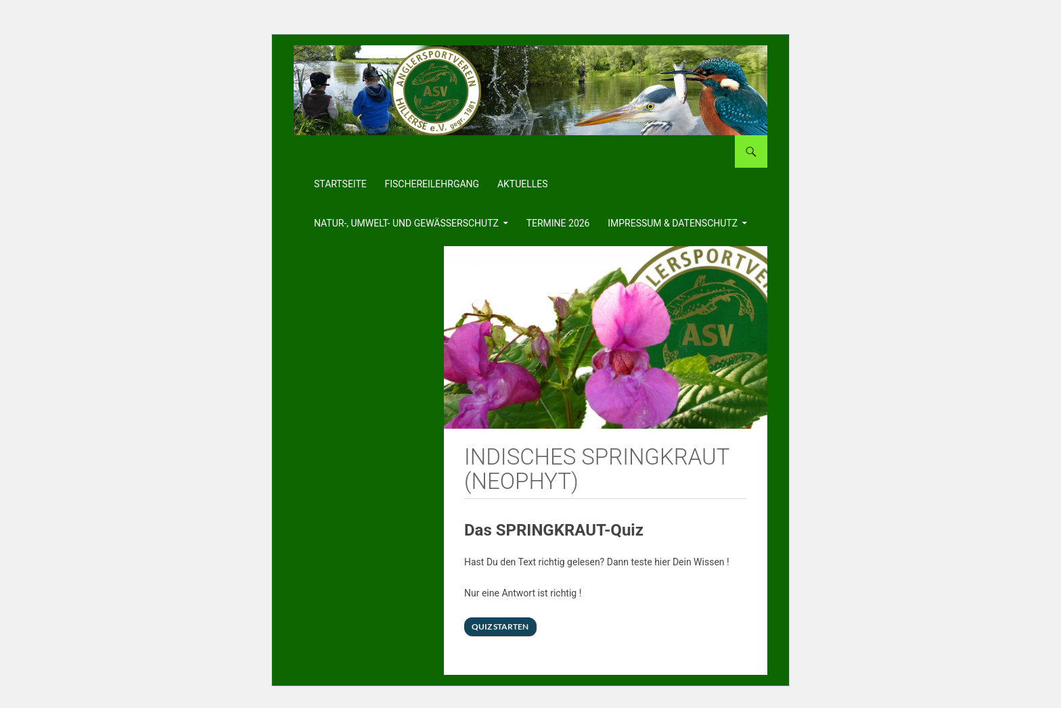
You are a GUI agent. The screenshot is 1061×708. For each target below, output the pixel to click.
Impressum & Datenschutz (673, 223)
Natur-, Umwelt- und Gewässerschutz (406, 223)
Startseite (340, 184)
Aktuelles (522, 184)
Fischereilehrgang (432, 184)
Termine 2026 (558, 223)
